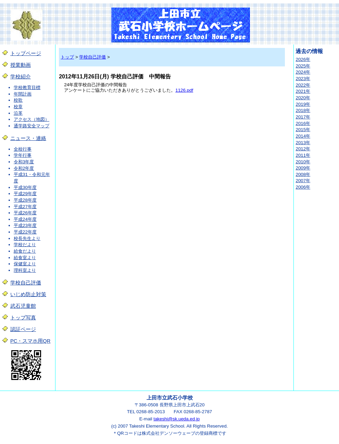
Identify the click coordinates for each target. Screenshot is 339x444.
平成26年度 (25, 212)
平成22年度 (25, 231)
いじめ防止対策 (28, 294)
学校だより (25, 244)
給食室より (25, 257)
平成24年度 (25, 219)
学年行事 (23, 155)
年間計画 (23, 94)
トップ (67, 57)
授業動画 (20, 65)
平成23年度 (25, 225)
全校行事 (23, 149)
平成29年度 (25, 193)
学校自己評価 (25, 283)
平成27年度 (25, 206)
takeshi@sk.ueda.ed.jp (176, 418)
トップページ (25, 53)
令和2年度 (24, 168)
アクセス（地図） (31, 119)
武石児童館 (23, 306)
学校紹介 (20, 76)
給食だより (25, 251)
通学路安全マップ (31, 125)
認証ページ (23, 329)
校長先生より (27, 238)
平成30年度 (25, 187)
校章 (18, 106)
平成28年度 (25, 200)
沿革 (18, 113)
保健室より (25, 263)
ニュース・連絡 (28, 138)
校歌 (18, 100)
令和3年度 (24, 161)
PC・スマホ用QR (30, 341)
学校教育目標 (27, 87)
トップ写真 (23, 317)
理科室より (25, 270)
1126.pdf (184, 90)
